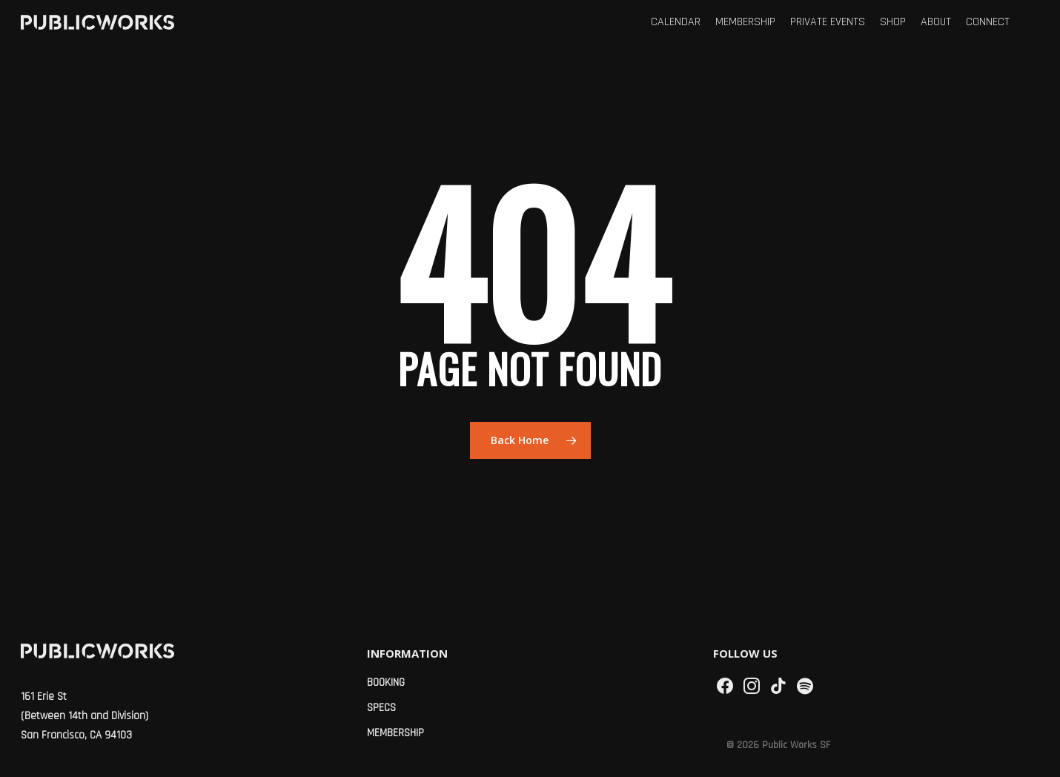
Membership (745, 22)
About (936, 22)
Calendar (675, 22)
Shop (893, 22)
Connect (988, 22)
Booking (386, 682)
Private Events (827, 22)
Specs (381, 708)
